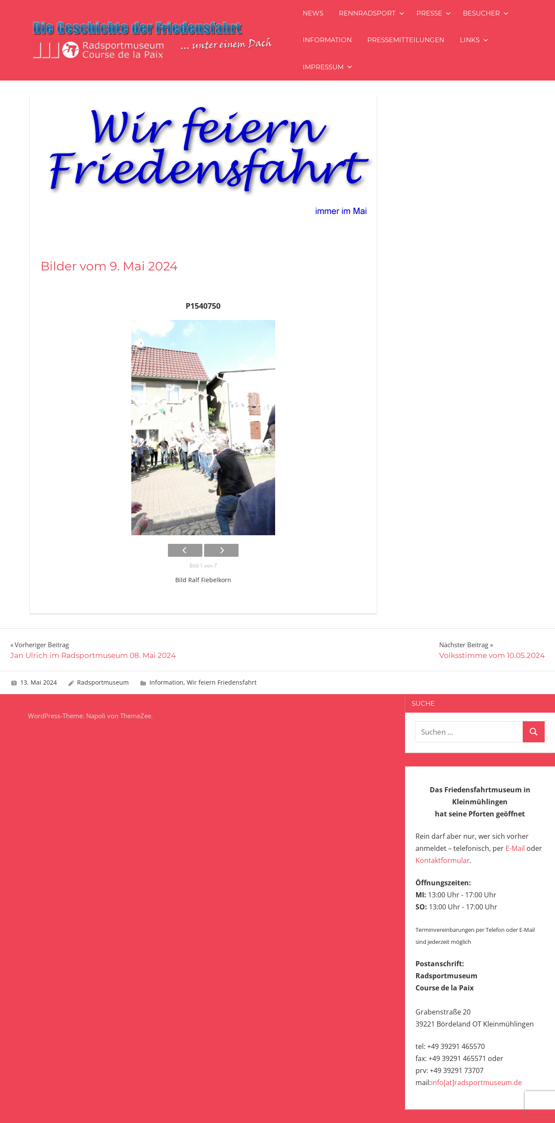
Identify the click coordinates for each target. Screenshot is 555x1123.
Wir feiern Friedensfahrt (222, 682)
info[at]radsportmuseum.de (476, 1082)
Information (327, 40)
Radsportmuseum (103, 682)
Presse (433, 13)
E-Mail (515, 848)
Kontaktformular (442, 860)
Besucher (485, 13)
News (313, 13)
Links (474, 40)
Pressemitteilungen (405, 40)
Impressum (327, 67)
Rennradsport (371, 13)
